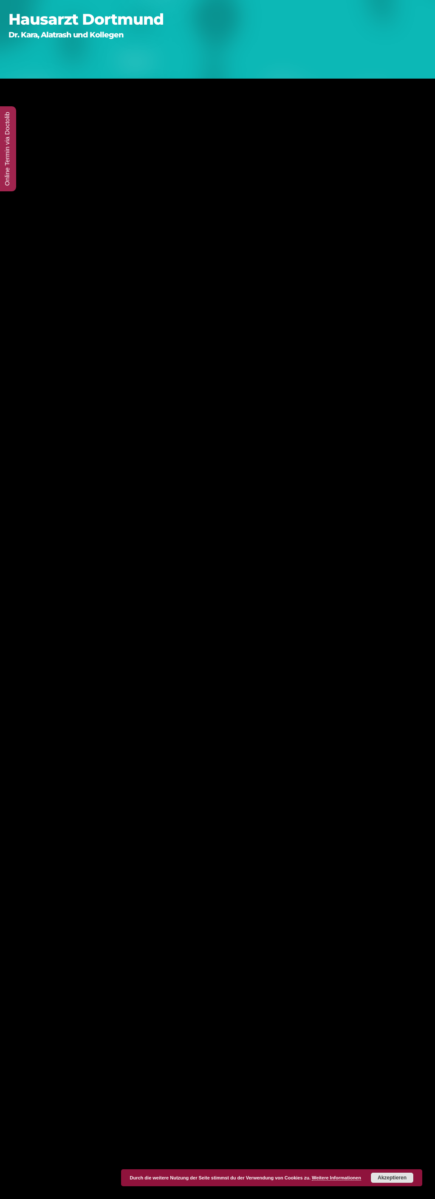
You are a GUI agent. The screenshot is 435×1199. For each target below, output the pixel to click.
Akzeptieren (392, 1178)
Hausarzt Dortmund (86, 19)
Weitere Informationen (336, 1177)
